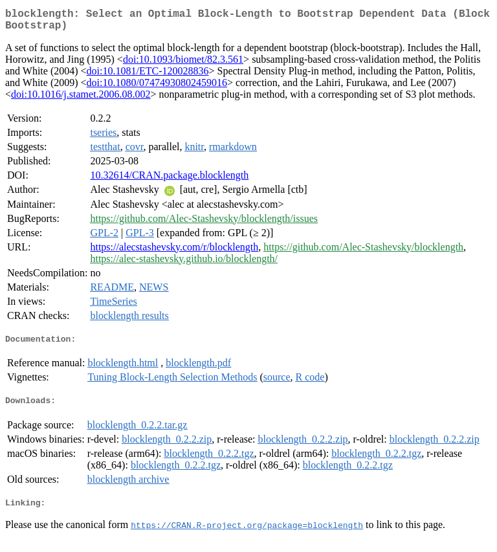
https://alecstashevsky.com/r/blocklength (174, 252)
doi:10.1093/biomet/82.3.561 (183, 64)
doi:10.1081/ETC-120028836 (148, 76)
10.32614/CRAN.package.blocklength (169, 180)
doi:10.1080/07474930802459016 (157, 87)
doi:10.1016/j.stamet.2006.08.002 (81, 99)
